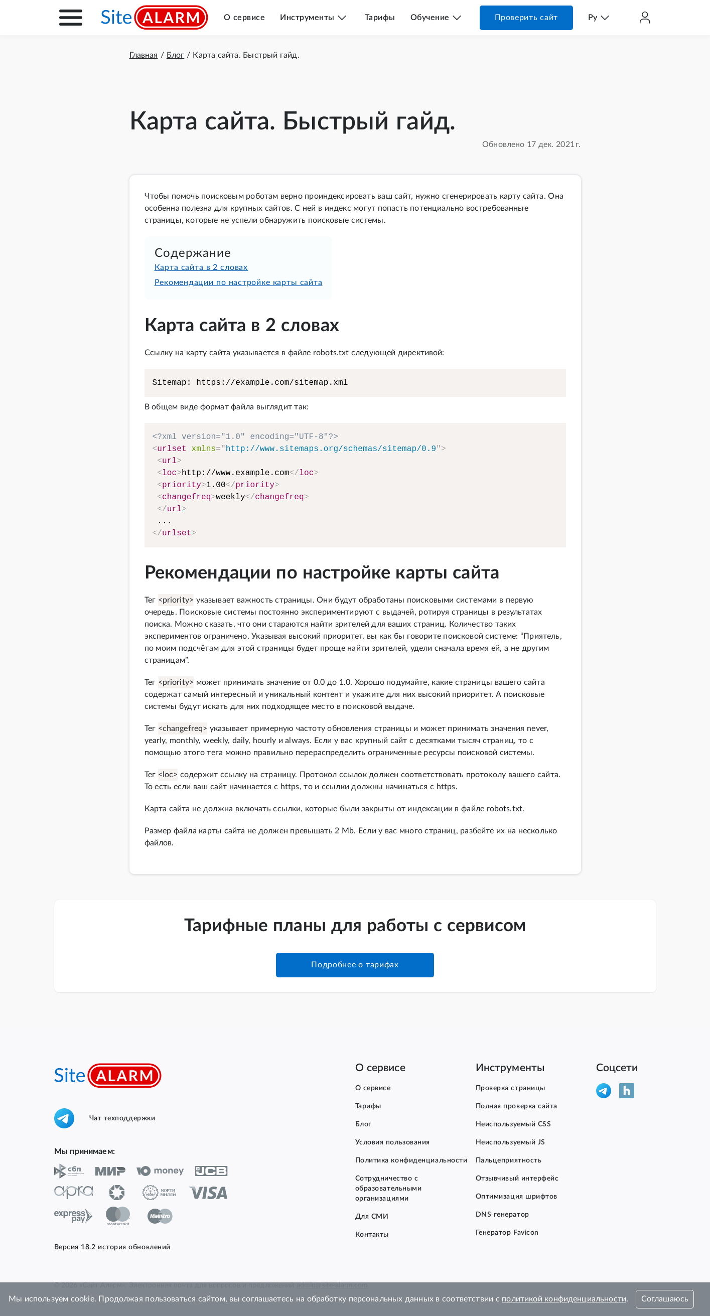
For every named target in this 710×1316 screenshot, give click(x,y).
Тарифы (380, 18)
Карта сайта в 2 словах (201, 267)
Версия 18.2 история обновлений (112, 1247)
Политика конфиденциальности (411, 1160)
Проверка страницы (510, 1088)
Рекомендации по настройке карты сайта (239, 282)
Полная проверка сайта (517, 1106)
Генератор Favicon (507, 1232)
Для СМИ (372, 1216)
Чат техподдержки (105, 1118)
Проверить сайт (526, 18)
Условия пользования (393, 1142)
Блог (363, 1124)
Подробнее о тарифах (354, 965)
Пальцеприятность (509, 1160)
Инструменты (307, 18)
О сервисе (244, 18)
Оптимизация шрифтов (517, 1196)
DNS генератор (502, 1214)
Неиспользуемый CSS (513, 1124)
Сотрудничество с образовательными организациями (388, 1188)
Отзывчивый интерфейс (517, 1178)
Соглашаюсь (665, 1299)
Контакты (372, 1234)
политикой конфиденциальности (564, 1299)
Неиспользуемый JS (510, 1142)
